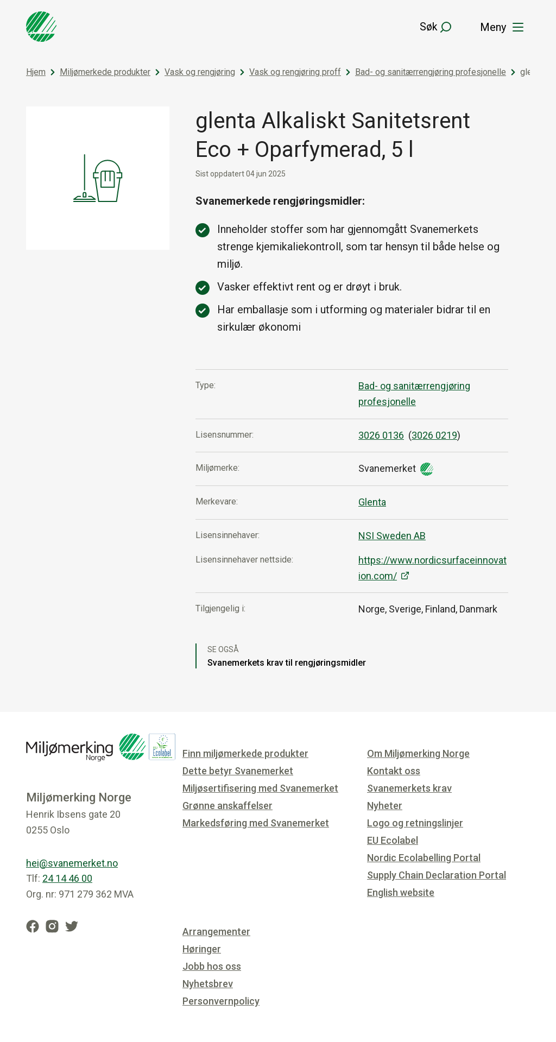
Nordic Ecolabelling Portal (424, 857)
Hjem (36, 72)
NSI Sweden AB (392, 535)
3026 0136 (381, 435)
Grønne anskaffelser (227, 805)
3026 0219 (434, 435)
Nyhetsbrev (207, 983)
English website (400, 892)
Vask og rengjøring (200, 72)
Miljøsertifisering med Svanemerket (260, 788)
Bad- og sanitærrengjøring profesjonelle (430, 72)
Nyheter (384, 805)
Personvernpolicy (221, 1001)
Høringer (201, 949)
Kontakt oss (393, 770)
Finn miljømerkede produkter (245, 753)
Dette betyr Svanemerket (237, 770)
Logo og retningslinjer (415, 823)
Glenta (372, 502)
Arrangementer (216, 931)
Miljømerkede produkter (105, 72)
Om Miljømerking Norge (418, 753)
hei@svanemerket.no (72, 863)
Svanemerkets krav (409, 788)
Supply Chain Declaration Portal (436, 875)
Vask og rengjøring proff (295, 72)
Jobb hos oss (211, 966)
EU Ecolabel (392, 840)
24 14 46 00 (67, 878)
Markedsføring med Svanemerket (255, 823)
